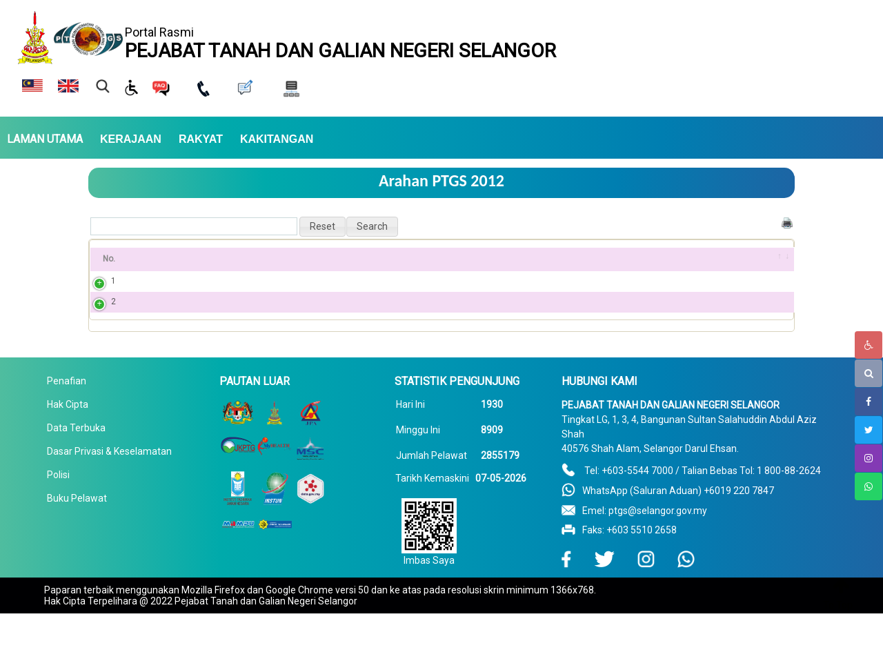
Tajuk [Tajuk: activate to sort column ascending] (284, 259)
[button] (322, 227)
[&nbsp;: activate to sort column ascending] (775, 259)
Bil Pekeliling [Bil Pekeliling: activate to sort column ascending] (175, 259)
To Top (838, 605)
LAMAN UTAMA (45, 139)
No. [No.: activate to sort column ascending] (109, 259)
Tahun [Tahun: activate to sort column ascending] (696, 259)
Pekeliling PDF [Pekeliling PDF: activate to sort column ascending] (581, 259)
